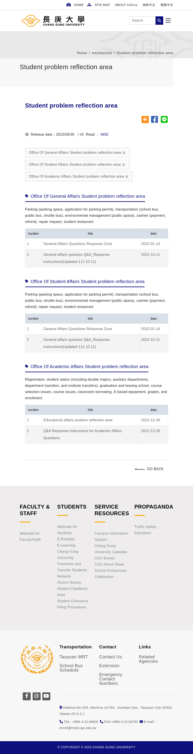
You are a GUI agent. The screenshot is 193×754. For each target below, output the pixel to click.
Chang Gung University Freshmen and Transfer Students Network (72, 564)
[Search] (142, 20)
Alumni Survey (69, 582)
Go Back (150, 469)
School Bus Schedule (71, 667)
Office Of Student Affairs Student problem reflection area (75, 164)
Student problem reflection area (145, 53)
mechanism (102, 53)
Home (82, 53)
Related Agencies (148, 659)
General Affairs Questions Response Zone (77, 244)
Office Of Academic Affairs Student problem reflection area (76, 176)
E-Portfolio (66, 539)
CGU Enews (105, 558)
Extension (109, 665)
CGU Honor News (109, 564)
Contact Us (110, 657)
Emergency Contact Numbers (110, 679)
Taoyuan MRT (74, 657)
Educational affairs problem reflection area (77, 420)
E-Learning (66, 545)
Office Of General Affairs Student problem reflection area (75, 152)
